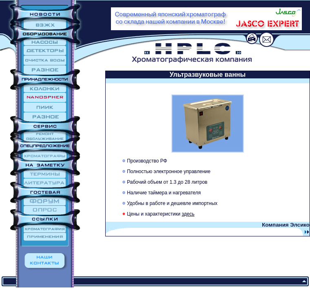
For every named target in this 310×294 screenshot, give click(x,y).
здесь (188, 214)
